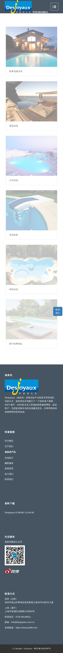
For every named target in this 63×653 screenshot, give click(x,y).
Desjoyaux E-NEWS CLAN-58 (19, 512)
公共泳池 (13, 180)
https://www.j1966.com (26, 627)
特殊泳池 (13, 289)
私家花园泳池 (15, 71)
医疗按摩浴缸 (15, 343)
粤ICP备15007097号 (42, 649)
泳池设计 (9, 458)
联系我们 (57, 311)
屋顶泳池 (13, 126)
